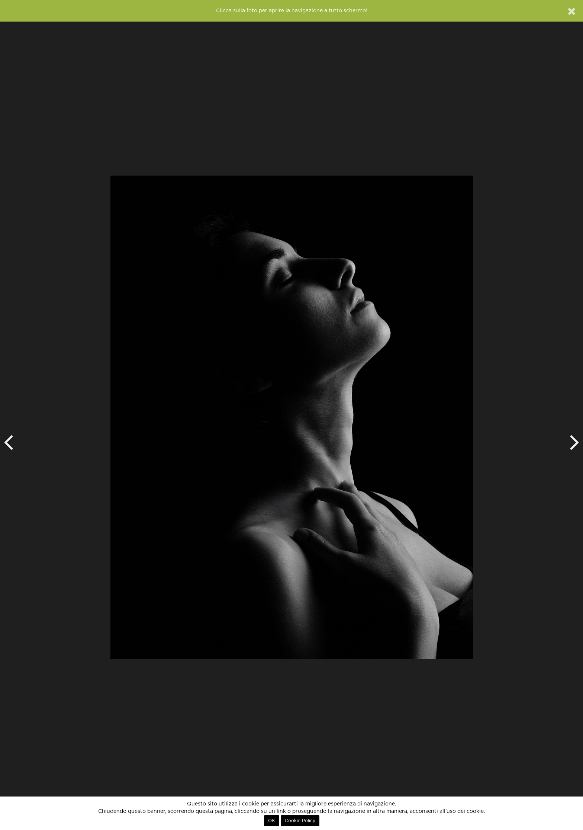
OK (271, 820)
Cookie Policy (300, 820)
